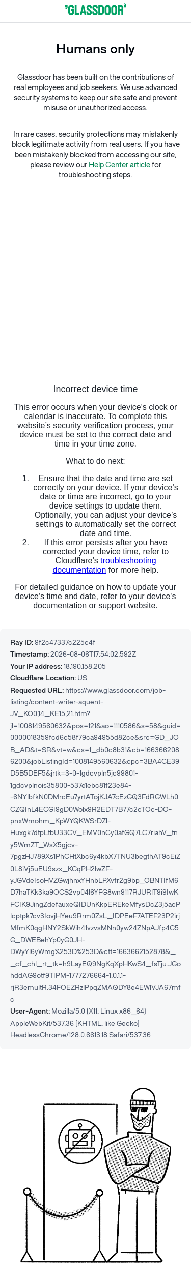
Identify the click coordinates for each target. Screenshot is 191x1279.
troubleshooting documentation (104, 565)
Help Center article (119, 165)
